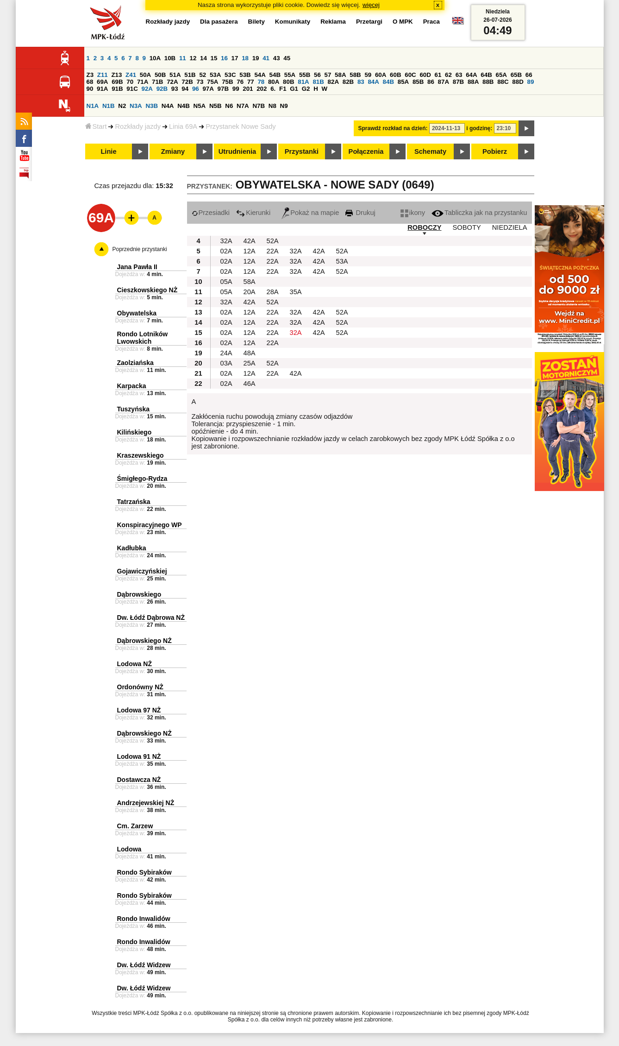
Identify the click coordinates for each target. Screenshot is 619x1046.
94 (184, 88)
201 (248, 88)
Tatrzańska (133, 501)
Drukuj (360, 212)
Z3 (90, 74)
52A (273, 241)
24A (226, 353)
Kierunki (253, 212)
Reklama (333, 21)
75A (212, 81)
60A (380, 74)
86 (430, 81)
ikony (412, 212)
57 (328, 74)
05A (226, 281)
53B (244, 74)
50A (145, 74)
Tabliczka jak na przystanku (479, 212)
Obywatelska (137, 313)
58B (355, 74)
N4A (168, 105)
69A (102, 81)
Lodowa (129, 849)
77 (250, 81)
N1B (108, 105)
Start (96, 126)
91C (132, 88)
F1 (283, 88)
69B (117, 81)
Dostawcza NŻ (139, 779)
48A (250, 353)
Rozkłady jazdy (138, 126)
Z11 (102, 74)
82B (348, 81)
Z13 (116, 74)
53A (215, 74)
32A (226, 241)
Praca (431, 21)
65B (516, 74)
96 (195, 88)
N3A (136, 105)
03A (226, 363)
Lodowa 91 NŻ (139, 756)
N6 (229, 105)
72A (172, 81)
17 (234, 58)
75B (227, 81)
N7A (243, 105)
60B (395, 74)
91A (102, 88)
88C (502, 81)
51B (189, 74)
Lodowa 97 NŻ (139, 710)
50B (160, 74)
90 (90, 88)
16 (224, 58)
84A (373, 81)
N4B (183, 105)
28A (273, 292)
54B (275, 74)
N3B (151, 105)
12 (192, 58)
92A (147, 88)
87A (443, 81)
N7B (258, 105)
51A (175, 74)
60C (410, 74)
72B (187, 81)
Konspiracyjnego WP (149, 525)
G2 (306, 88)
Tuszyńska (133, 409)
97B (223, 88)
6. (272, 88)
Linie (108, 151)
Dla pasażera (219, 21)
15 (214, 58)
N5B (215, 105)
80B (288, 81)
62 (448, 74)
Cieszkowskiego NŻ (147, 290)
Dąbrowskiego (139, 594)
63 (459, 74)
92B (162, 88)
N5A (200, 105)
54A (259, 74)
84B (388, 81)
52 (202, 74)
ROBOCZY (424, 227)
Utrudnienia (237, 151)
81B (318, 81)
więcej (371, 4)
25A (250, 363)
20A (250, 292)
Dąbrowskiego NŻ (144, 640)
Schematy (430, 151)
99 (235, 88)
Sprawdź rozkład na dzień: (393, 128)
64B (486, 74)
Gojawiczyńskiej (142, 571)
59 (367, 74)
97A (207, 88)
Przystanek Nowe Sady (241, 126)
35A (296, 292)
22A (273, 251)
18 (245, 58)
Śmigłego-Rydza (142, 478)
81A (303, 81)
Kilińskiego (134, 432)
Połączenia (366, 151)
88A (473, 81)
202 (261, 88)
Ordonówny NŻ (140, 687)
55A (289, 74)
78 (260, 81)
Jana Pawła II (137, 267)
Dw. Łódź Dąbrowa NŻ (151, 617)
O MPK (403, 21)
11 (182, 58)
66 (528, 74)
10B (169, 58)
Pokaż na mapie (310, 212)
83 (360, 81)
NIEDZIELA (509, 227)
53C (230, 74)
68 (90, 81)
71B (157, 81)
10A (155, 58)
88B (488, 81)
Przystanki (302, 151)
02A (226, 251)
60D (425, 74)
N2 (122, 105)
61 (438, 74)
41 (266, 58)
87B (458, 81)
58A (340, 74)
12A (250, 251)
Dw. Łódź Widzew (144, 965)
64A (471, 74)
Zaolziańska (135, 362)
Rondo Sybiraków (144, 872)
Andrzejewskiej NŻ (146, 803)
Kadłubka (131, 548)
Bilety (256, 21)
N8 (272, 105)
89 (530, 81)
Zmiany (173, 151)
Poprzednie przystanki (140, 249)
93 (174, 88)
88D (517, 81)
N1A (93, 105)
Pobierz (494, 151)
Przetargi (369, 21)
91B (117, 88)
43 (276, 58)
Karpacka (131, 386)
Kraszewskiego (140, 455)
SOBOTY (467, 227)
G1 (294, 88)
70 (129, 81)
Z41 (130, 74)
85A (403, 81)
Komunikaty (292, 21)
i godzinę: (479, 128)
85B (418, 81)
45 (286, 58)
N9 (284, 105)
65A (500, 74)
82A (333, 81)
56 (317, 74)
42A (250, 241)
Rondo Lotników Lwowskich (142, 337)
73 (200, 81)
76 (240, 81)
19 (255, 58)
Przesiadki (211, 212)
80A (273, 81)
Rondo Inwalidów (143, 918)
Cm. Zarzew (135, 826)
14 (203, 58)
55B (304, 74)
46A (250, 383)
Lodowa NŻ (134, 664)
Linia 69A (183, 126)
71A (142, 81)
